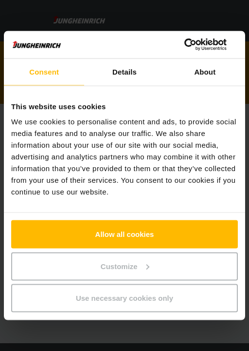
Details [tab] (124, 71)
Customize (125, 266)
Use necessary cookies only (124, 298)
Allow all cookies (124, 234)
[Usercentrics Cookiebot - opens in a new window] (195, 45)
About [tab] (204, 71)
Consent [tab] (44, 71)
